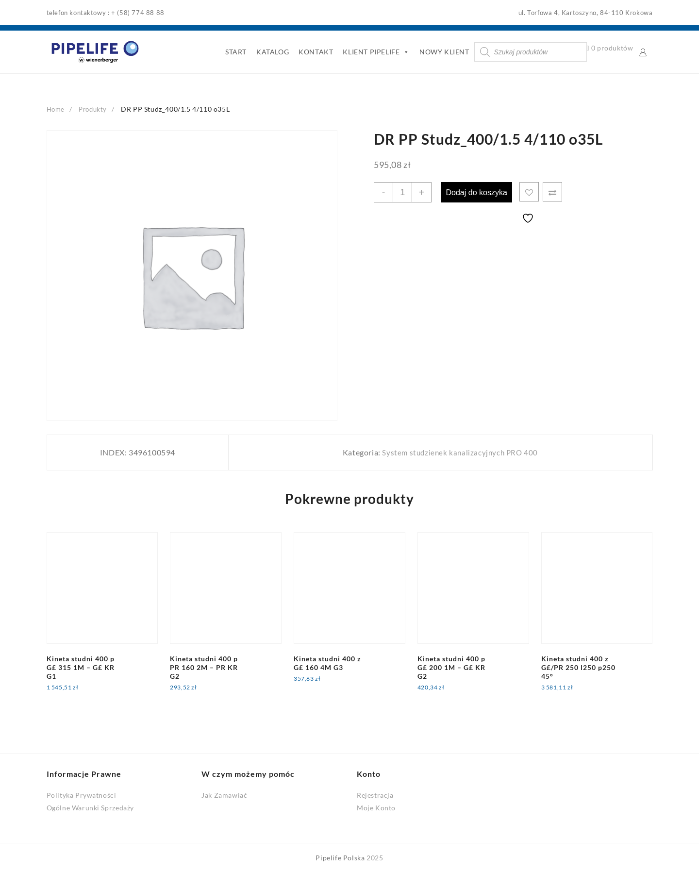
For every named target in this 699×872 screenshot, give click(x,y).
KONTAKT (314, 52)
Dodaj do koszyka (479, 192)
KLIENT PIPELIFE (374, 52)
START (234, 52)
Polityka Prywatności (81, 795)
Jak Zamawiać (224, 795)
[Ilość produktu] (403, 192)
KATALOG (270, 52)
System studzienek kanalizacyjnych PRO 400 (459, 452)
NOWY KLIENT (442, 52)
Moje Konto (376, 807)
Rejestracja (375, 795)
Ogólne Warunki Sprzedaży (90, 807)
